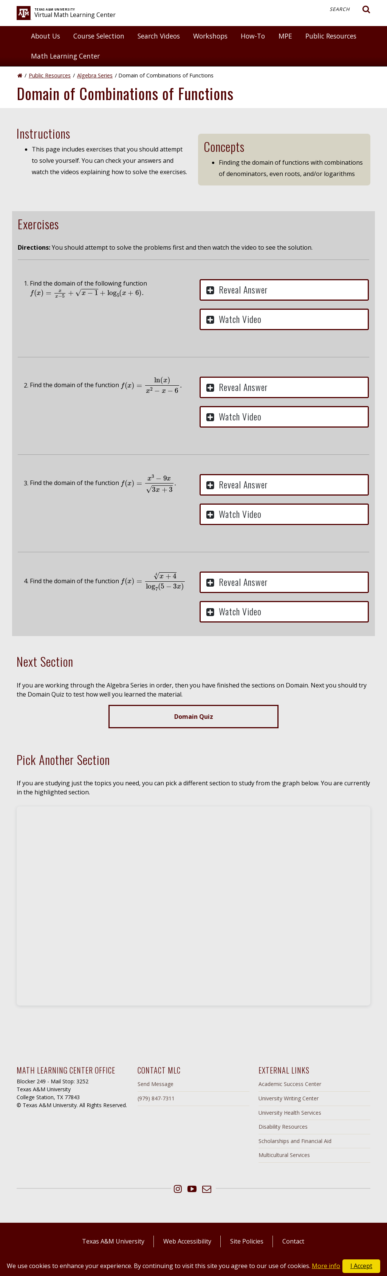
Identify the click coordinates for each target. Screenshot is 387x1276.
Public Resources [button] (330, 35)
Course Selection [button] (98, 35)
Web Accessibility (187, 1241)
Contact (293, 1241)
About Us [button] (45, 35)
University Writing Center (289, 1098)
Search (350, 9)
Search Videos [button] (159, 35)
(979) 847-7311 (156, 1098)
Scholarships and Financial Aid (295, 1141)
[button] (284, 290)
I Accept (361, 1266)
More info (326, 1266)
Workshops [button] (210, 35)
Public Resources (50, 75)
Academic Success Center (290, 1084)
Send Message (155, 1084)
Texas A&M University (113, 1241)
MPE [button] (285, 35)
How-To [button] (253, 35)
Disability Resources (283, 1126)
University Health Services (290, 1112)
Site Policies (246, 1241)
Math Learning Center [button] (65, 55)
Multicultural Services (284, 1155)
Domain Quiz (193, 716)
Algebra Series (95, 75)
